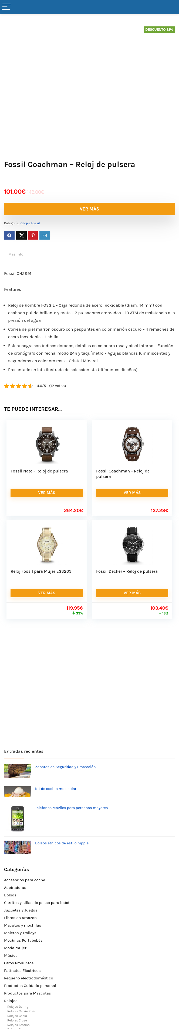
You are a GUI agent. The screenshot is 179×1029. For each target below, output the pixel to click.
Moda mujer (15, 947)
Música (11, 955)
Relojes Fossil (30, 223)
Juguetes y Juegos (20, 910)
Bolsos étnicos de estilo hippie (62, 843)
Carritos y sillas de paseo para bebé (36, 902)
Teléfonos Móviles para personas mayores (71, 808)
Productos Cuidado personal (30, 985)
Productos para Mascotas (27, 993)
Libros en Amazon (20, 917)
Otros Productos (19, 963)
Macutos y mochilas (22, 925)
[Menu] (6, 7)
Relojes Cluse (17, 1020)
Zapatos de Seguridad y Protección (65, 767)
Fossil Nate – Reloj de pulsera (39, 471)
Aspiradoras (15, 887)
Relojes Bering (17, 1007)
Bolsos (10, 895)
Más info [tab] (15, 254)
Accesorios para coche (24, 880)
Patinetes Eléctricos (22, 970)
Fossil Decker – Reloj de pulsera (127, 571)
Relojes (11, 1000)
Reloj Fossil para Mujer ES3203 (41, 571)
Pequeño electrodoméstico (28, 978)
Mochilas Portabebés (23, 940)
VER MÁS (89, 209)
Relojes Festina (18, 1025)
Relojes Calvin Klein (21, 1011)
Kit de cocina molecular (55, 788)
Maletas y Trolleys (20, 932)
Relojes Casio (17, 1016)
